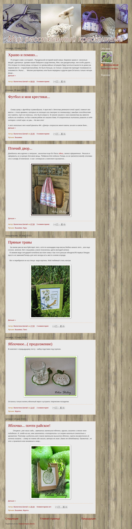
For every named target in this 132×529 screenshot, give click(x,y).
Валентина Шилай (110, 65)
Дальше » (12, 76)
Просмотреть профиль (109, 68)
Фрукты (18, 411)
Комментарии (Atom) (26, 524)
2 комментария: (43, 326)
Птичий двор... (20, 148)
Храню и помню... (23, 55)
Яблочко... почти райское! (29, 425)
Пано (25, 330)
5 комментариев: (43, 224)
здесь (61, 153)
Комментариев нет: (44, 507)
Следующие (11, 518)
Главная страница (50, 518)
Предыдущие (88, 518)
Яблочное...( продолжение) (30, 344)
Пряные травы (20, 242)
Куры (25, 228)
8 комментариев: (43, 81)
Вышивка (18, 137)
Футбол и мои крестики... (29, 97)
